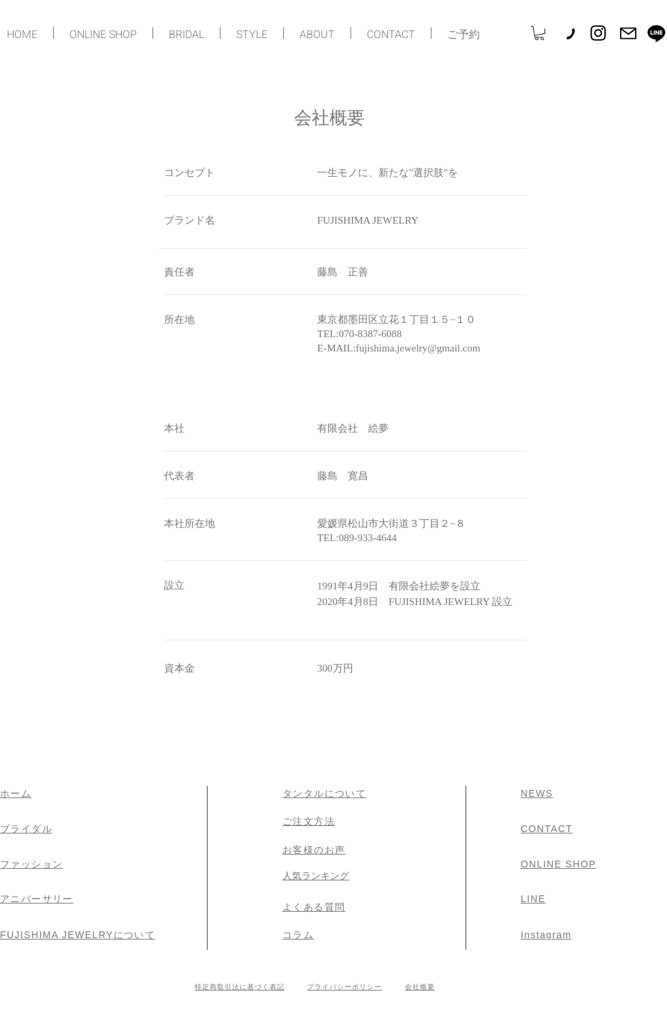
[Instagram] (598, 32)
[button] (539, 33)
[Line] (656, 33)
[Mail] (628, 33)
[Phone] (570, 33)
